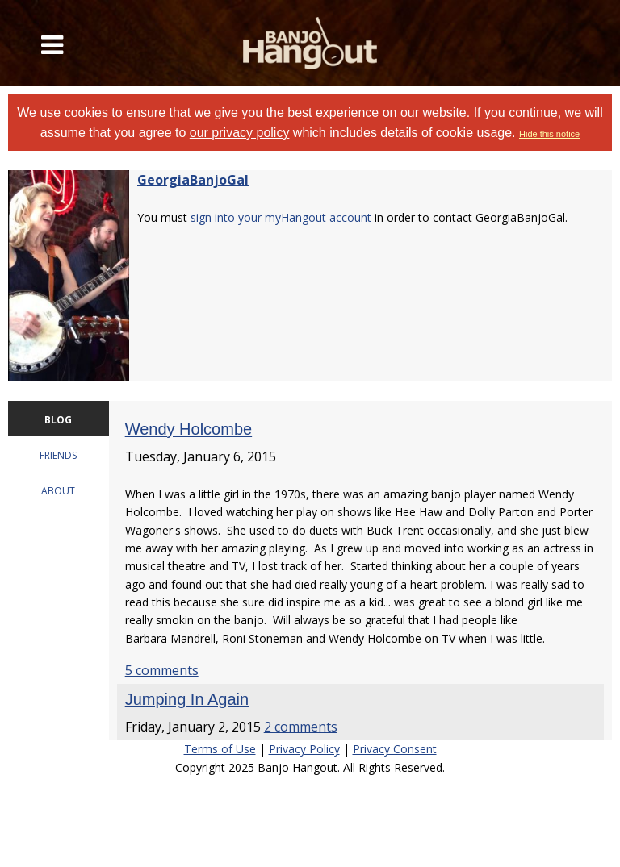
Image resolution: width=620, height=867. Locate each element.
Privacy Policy (304, 749)
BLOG (58, 420)
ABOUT (58, 491)
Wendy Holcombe (188, 429)
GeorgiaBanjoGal (193, 180)
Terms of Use (220, 749)
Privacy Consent (395, 749)
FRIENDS (58, 455)
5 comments (162, 670)
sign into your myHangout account (281, 217)
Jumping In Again (187, 699)
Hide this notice (549, 134)
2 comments (300, 727)
